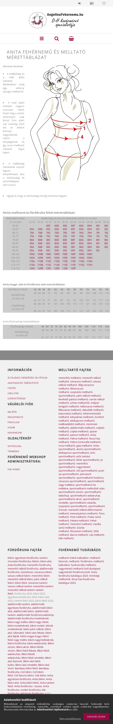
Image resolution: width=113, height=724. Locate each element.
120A (32, 268)
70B (40, 232)
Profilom (13, 422)
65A (32, 229)
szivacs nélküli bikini (19, 575)
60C (48, 225)
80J (106, 240)
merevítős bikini (40, 575)
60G (81, 225)
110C (48, 261)
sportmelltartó (67, 395)
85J (106, 243)
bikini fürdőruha (17, 643)
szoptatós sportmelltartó (73, 506)
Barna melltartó (79, 534)
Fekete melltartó (79, 520)
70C (48, 232)
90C (48, 247)
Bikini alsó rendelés (26, 665)
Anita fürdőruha (17, 565)
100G (81, 254)
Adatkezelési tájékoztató (23, 382)
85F (73, 243)
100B (40, 254)
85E (65, 243)
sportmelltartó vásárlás (82, 502)
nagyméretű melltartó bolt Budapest (79, 568)
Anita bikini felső (29, 682)
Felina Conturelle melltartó (85, 442)
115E (65, 265)
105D (56, 257)
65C (48, 229)
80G (81, 240)
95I (98, 250)
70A (32, 232)
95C (48, 250)
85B (40, 243)
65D (56, 229)
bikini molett (37, 625)
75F (73, 236)
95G (81, 250)
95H (89, 250)
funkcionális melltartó (83, 565)
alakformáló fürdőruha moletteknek (28, 618)
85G (81, 243)
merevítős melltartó (70, 377)
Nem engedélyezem (70, 718)
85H (89, 243)
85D (56, 243)
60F (73, 225)
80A (32, 240)
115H (89, 265)
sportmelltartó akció (70, 499)
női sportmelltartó (86, 470)
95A (32, 250)
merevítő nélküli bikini (20, 579)
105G (81, 257)
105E (65, 257)
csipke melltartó (79, 431)
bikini (11, 558)
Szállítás (13, 393)
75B (40, 236)
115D (56, 265)
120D (56, 268)
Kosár (11, 427)
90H (89, 247)
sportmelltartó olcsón (71, 492)
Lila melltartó (96, 534)
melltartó (74, 561)
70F (73, 232)
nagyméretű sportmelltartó (74, 468)
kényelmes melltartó (82, 417)
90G (81, 247)
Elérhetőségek (17, 398)
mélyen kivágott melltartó (79, 404)
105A (32, 257)
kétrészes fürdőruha (32, 693)
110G (81, 261)
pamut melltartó (79, 435)
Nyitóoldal (15, 446)
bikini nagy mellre (18, 622)
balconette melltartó (70, 413)
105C (48, 257)
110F (73, 261)
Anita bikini (38, 679)
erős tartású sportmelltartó (74, 458)
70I (98, 232)
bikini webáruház (37, 643)
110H (89, 261)
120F (73, 268)
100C (48, 254)
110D (56, 261)
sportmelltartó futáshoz (90, 477)
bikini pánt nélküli (33, 629)
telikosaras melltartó (92, 406)
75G (81, 236)
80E (65, 240)
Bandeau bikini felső (26, 668)
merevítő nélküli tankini (21, 590)
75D (56, 236)
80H (89, 240)
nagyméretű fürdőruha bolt (74, 572)
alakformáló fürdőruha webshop (35, 615)
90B (40, 247)
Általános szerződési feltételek (28, 377)
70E (65, 232)
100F (73, 254)
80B (40, 240)
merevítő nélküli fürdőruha (23, 568)
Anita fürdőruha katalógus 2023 (78, 573)
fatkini (35, 561)
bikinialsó (18, 632)
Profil (91, 3)
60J (106, 225)
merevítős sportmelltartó (73, 465)
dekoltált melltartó (93, 410)
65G (81, 229)
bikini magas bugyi (30, 636)
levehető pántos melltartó (73, 399)
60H (89, 225)
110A (32, 261)
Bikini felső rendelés (32, 657)
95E (65, 250)
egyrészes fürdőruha (26, 558)
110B (40, 261)
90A (32, 247)
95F (73, 250)
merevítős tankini (43, 586)
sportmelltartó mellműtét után (87, 488)
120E (65, 268)
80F (73, 240)
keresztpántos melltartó (84, 513)
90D (56, 247)
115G (81, 265)
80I (98, 240)
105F (73, 257)
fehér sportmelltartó (88, 460)
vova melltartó (67, 445)
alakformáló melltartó (82, 427)
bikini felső (21, 583)
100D (56, 254)
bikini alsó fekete (34, 632)
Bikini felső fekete (26, 650)
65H (89, 229)
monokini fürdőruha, (19, 561)
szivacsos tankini (37, 583)
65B (40, 229)
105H (89, 257)
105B (40, 257)
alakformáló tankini (19, 604)
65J (106, 229)
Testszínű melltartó (81, 524)
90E (65, 247)
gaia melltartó (84, 445)
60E (65, 225)
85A (32, 243)
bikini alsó (46, 561)
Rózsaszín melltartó (81, 531)
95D (56, 250)
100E (65, 254)
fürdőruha (86, 561)
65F (73, 229)
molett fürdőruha (30, 690)
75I (98, 236)
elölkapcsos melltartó (82, 420)
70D (56, 232)
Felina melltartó (79, 438)
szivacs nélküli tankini (20, 586)
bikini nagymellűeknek (41, 640)
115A (32, 265)
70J (106, 232)
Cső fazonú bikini (24, 675)
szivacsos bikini (43, 572)
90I (98, 247)
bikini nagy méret (39, 622)
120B (40, 268)
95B (40, 250)
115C (48, 265)
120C (48, 268)
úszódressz (27, 572)
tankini (43, 558)
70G (81, 232)
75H (89, 236)
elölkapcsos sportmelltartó (74, 452)
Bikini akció (22, 647)
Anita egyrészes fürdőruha (30, 677)
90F (73, 247)
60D (56, 225)
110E (65, 261)
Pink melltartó (78, 517)
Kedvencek (104, 3)
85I (98, 243)
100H (89, 254)
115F (73, 265)
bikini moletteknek (18, 625)
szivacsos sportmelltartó (72, 481)
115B (40, 265)
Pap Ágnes (14, 469)
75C (48, 236)
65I (98, 229)
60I (98, 225)
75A (32, 236)
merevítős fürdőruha (39, 565)
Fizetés (12, 388)
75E (65, 236)
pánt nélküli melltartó (88, 395)
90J (106, 247)
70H (89, 232)
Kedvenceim (15, 432)
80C (48, 240)
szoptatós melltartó (81, 392)
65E (65, 229)
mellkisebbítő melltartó (72, 424)
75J (106, 236)
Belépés (79, 3)
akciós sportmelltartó (88, 449)
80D (56, 240)
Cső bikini (26, 672)
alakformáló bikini (23, 611)
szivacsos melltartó (81, 381)
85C (48, 243)
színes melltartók (80, 402)
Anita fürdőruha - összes (28, 686)
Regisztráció (15, 417)
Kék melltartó (66, 538)
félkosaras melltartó (70, 410)
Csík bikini (40, 675)
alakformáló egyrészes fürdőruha (26, 605)
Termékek (13, 451)
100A (32, 254)
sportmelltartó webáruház (85, 495)
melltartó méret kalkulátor (74, 558)
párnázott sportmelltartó (75, 475)
